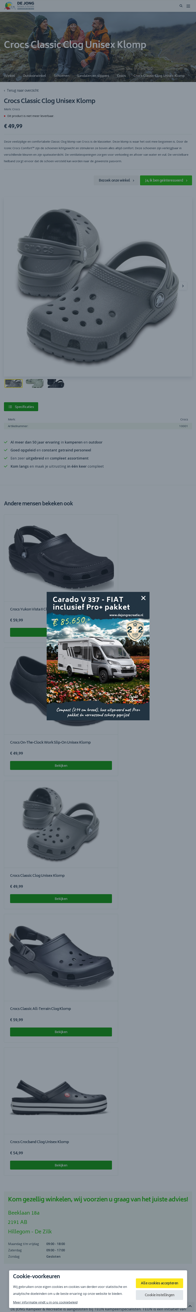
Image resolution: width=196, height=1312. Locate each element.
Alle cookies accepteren (157, 1283)
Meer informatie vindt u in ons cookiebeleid (45, 1302)
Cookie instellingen (157, 1296)
